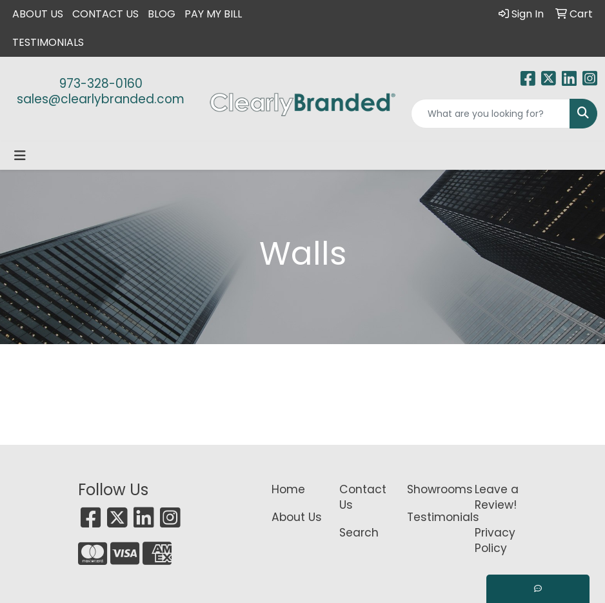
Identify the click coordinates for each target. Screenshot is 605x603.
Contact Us (105, 13)
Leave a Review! (497, 497)
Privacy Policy (495, 540)
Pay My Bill (213, 13)
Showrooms (433, 489)
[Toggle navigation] (20, 156)
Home (288, 489)
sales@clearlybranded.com (100, 99)
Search (359, 532)
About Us (37, 13)
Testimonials (48, 42)
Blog (161, 13)
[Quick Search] (490, 113)
